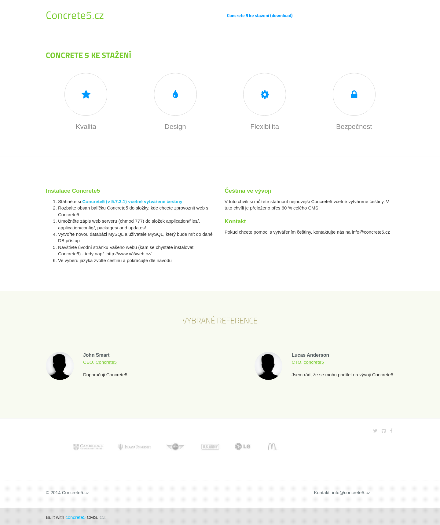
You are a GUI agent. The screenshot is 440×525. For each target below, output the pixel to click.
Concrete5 (106, 360)
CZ (103, 515)
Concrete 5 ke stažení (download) (260, 15)
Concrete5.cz (75, 15)
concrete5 (314, 360)
